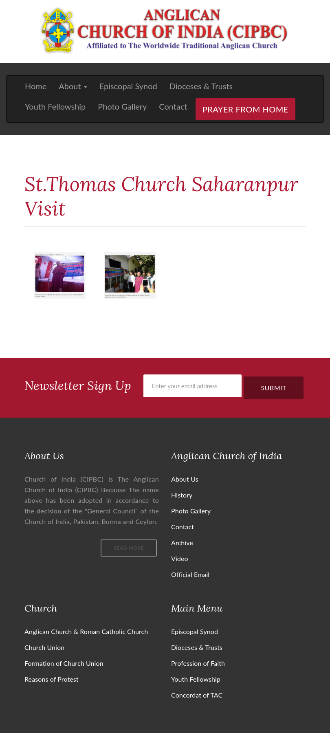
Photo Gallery (122, 106)
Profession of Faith (198, 663)
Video (179, 558)
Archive (182, 542)
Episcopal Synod (128, 86)
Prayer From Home (245, 109)
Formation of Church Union (63, 663)
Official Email (190, 574)
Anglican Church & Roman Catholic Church (86, 631)
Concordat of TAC (196, 695)
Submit (273, 388)
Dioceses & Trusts (201, 86)
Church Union (44, 647)
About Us (184, 479)
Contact (173, 106)
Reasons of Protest (51, 679)
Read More (129, 548)
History (181, 495)
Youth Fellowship (55, 106)
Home (35, 86)
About (73, 86)
